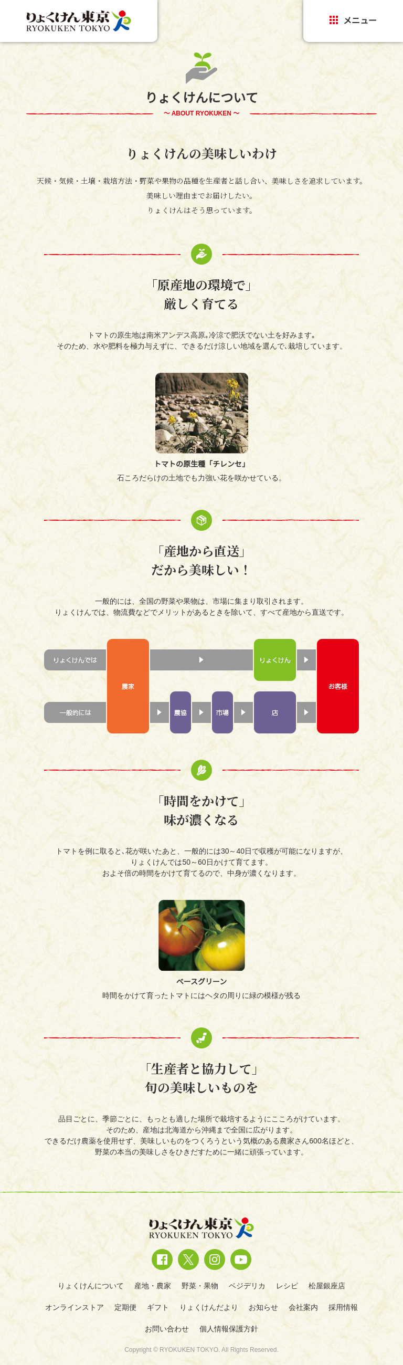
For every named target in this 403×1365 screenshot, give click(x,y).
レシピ (287, 1286)
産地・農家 (152, 1286)
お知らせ (263, 1307)
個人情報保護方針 (228, 1329)
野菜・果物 (200, 1286)
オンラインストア (74, 1307)
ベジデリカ (247, 1286)
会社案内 (303, 1307)
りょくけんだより (208, 1307)
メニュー (353, 20)
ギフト (158, 1307)
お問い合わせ (167, 1329)
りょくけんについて (91, 1286)
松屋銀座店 (327, 1286)
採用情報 (343, 1307)
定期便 (125, 1307)
